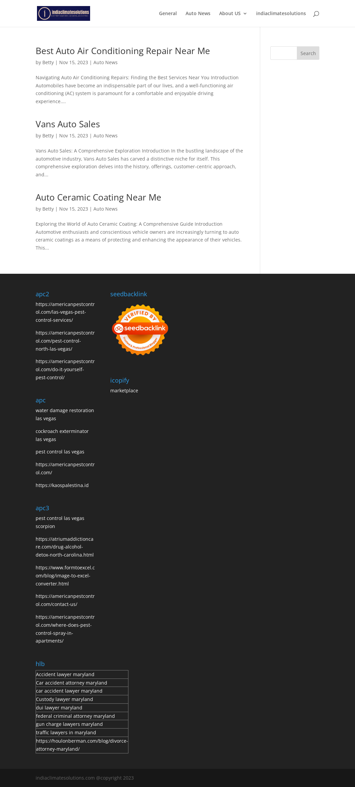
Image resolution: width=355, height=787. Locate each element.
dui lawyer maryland (59, 707)
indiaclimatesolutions (281, 13)
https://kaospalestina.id (62, 485)
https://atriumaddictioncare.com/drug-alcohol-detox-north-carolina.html (65, 547)
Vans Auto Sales (68, 124)
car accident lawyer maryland (69, 691)
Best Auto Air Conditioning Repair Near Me (123, 51)
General (168, 13)
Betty (48, 62)
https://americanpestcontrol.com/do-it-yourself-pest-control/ (65, 369)
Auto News (198, 13)
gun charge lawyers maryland (69, 724)
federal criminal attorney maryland (75, 716)
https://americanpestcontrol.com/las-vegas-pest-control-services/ (65, 312)
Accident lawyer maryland (65, 674)
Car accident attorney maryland (71, 683)
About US (230, 13)
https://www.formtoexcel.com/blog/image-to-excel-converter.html (65, 575)
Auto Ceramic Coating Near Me (98, 197)
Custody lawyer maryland (64, 699)
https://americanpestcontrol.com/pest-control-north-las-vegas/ (65, 341)
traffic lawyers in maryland (66, 732)
